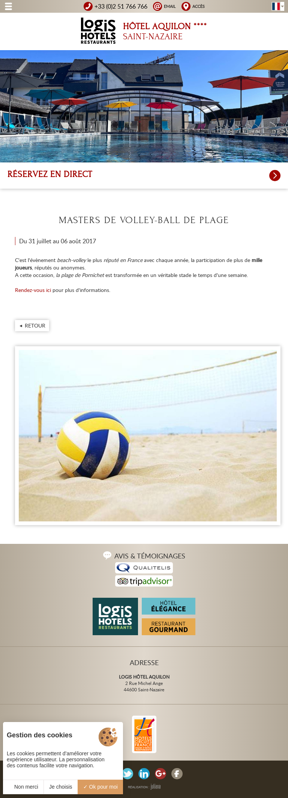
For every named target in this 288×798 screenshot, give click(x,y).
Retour (35, 325)
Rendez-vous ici (33, 289)
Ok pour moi (100, 787)
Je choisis (60, 787)
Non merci (23, 787)
